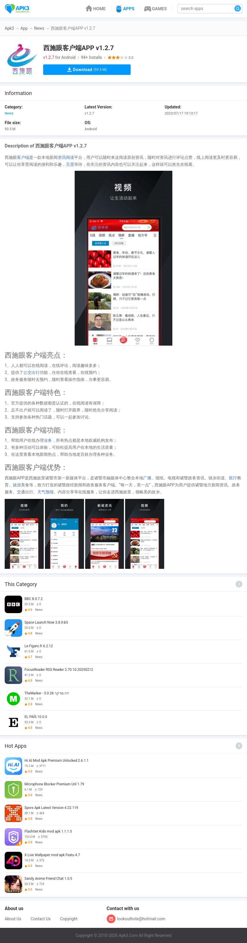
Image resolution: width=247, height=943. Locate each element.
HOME (95, 8)
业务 (48, 440)
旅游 (17, 485)
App (24, 28)
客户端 (23, 157)
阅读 (70, 157)
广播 (147, 478)
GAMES (155, 8)
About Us (13, 918)
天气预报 (45, 492)
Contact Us (41, 918)
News (39, 28)
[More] (239, 584)
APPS (124, 8)
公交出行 (31, 372)
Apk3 (9, 28)
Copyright (69, 918)
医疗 (233, 478)
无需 (70, 164)
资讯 (62, 157)
